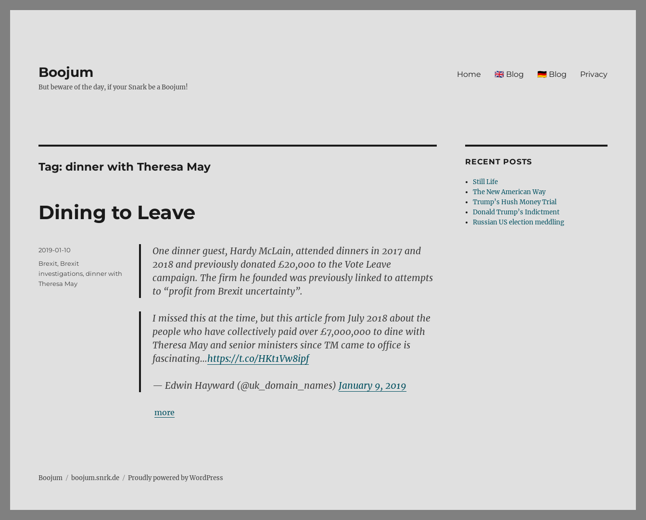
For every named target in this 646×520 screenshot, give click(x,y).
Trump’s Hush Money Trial (515, 202)
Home (469, 74)
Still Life (485, 182)
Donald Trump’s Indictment (516, 212)
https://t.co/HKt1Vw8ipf (258, 358)
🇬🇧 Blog (509, 74)
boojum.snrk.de (95, 478)
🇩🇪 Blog (552, 74)
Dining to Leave (116, 212)
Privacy (594, 74)
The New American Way (509, 192)
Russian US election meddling (518, 222)
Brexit (47, 263)
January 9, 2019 (372, 385)
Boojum (65, 72)
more (164, 412)
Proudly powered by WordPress (175, 478)
